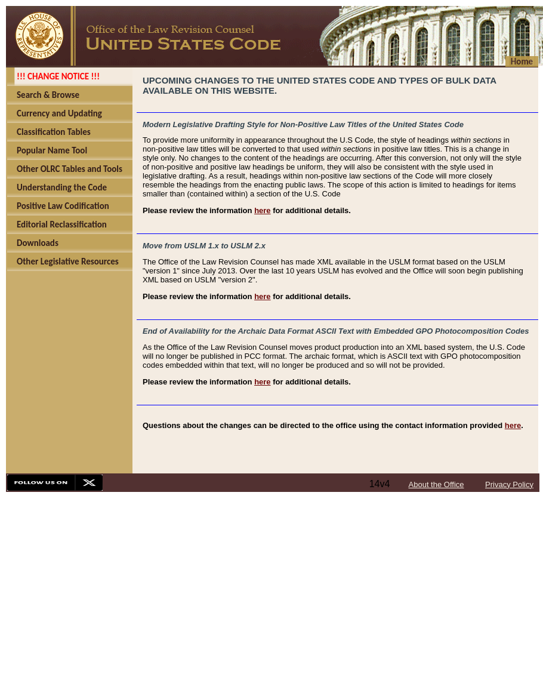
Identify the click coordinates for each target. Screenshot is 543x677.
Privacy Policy (509, 484)
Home (522, 61)
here (262, 210)
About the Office (436, 484)
